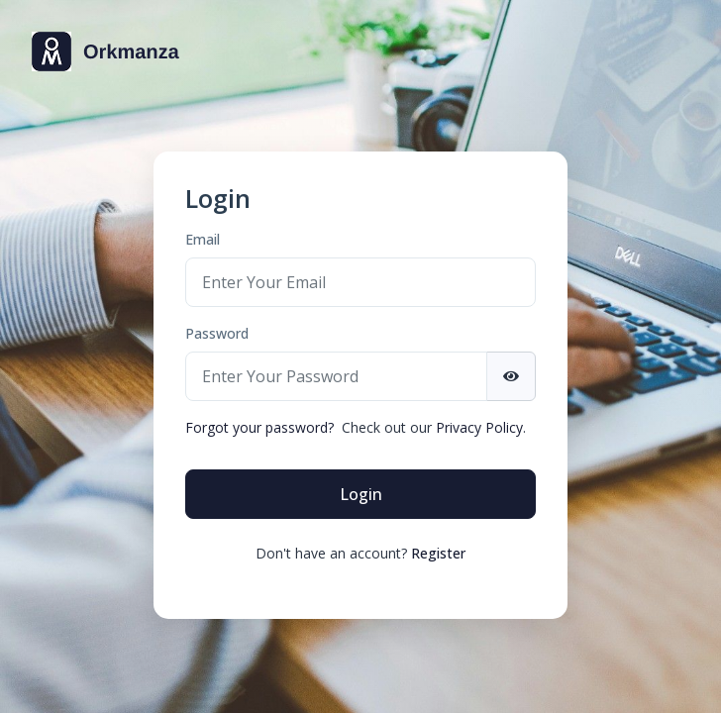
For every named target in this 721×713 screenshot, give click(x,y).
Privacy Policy (479, 427)
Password (217, 333)
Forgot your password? (259, 427)
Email (202, 239)
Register (438, 553)
